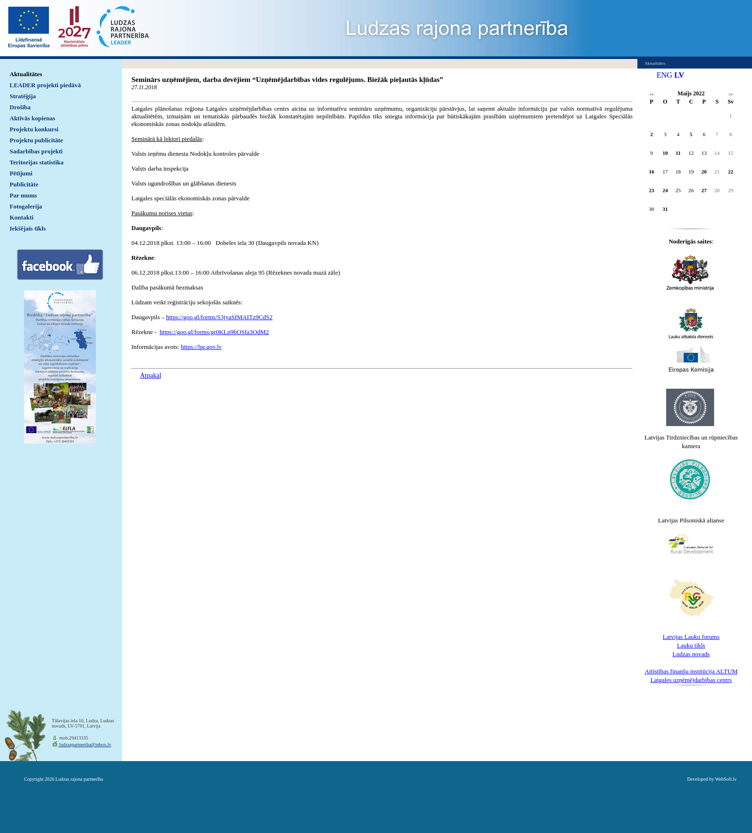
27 (704, 190)
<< (651, 95)
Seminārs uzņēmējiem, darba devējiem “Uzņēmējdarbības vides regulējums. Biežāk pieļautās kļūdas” (287, 79)
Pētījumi (21, 173)
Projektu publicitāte (36, 140)
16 (651, 171)
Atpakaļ (150, 375)
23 (651, 190)
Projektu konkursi (34, 129)
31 (665, 209)
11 (678, 153)
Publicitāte (24, 184)
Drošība (20, 107)
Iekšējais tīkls (28, 228)
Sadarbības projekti (36, 151)
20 (704, 171)
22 (730, 171)
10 (665, 153)
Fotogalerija (26, 206)
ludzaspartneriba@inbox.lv (84, 744)
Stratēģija (23, 96)
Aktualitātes (26, 74)
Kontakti (22, 217)
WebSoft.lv (726, 779)
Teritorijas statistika (37, 162)
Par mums (23, 195)
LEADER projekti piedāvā (45, 85)
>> (730, 95)
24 (665, 190)
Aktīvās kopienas (32, 118)
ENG (664, 75)
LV (679, 75)
